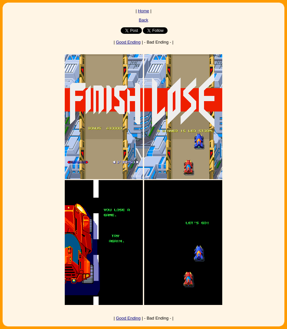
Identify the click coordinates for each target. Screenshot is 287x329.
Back (143, 20)
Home (143, 10)
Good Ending (128, 42)
